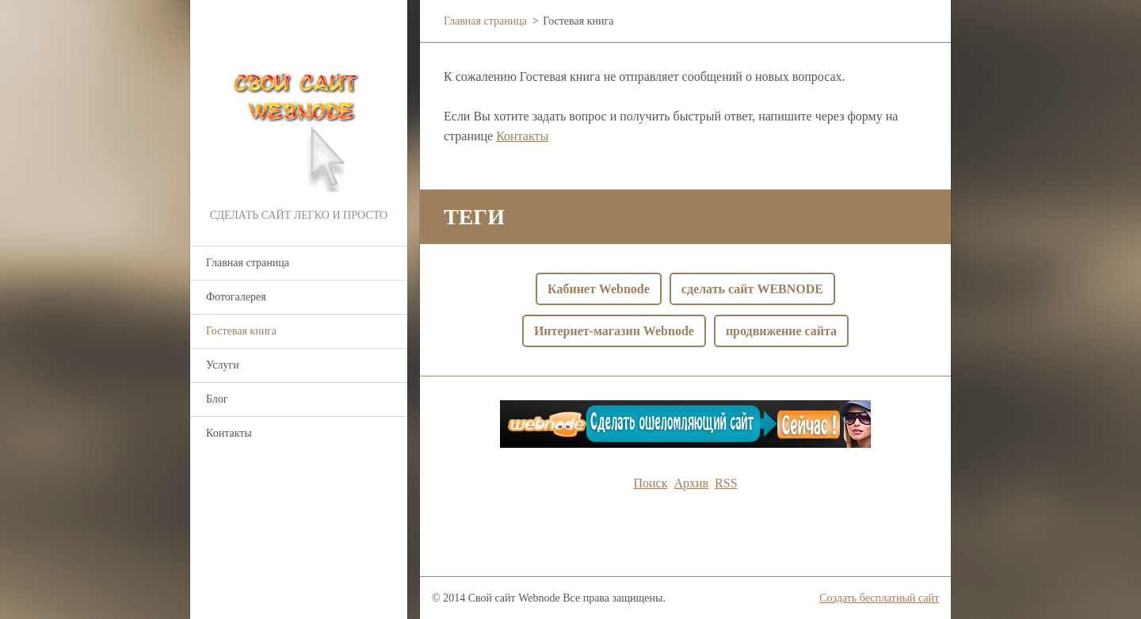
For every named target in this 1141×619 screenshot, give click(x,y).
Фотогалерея (236, 297)
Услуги (222, 365)
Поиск (650, 483)
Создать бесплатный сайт (879, 598)
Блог (217, 399)
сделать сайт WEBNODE (752, 289)
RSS (726, 483)
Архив (691, 483)
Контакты (229, 433)
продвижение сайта (781, 331)
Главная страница (247, 263)
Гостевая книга (241, 331)
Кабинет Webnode (599, 289)
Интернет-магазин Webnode (614, 331)
